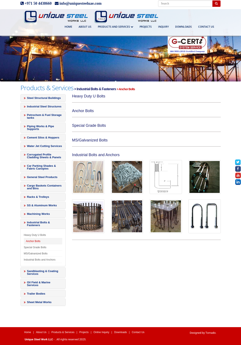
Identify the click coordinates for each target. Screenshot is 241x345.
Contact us (206, 27)
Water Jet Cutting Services (44, 146)
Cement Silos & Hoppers (43, 137)
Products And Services (115, 27)
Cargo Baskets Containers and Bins (44, 187)
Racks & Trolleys (38, 196)
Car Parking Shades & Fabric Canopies (41, 167)
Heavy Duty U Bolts (35, 235)
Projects (146, 27)
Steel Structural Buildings (44, 98)
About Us (85, 27)
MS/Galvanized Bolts (36, 253)
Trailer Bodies (36, 293)
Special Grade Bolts (35, 247)
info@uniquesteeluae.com (80, 3)
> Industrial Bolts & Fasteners (95, 89)
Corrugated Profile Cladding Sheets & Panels (44, 156)
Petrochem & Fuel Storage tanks (44, 116)
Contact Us (138, 332)
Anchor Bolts (33, 241)
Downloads (183, 27)
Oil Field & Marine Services (39, 284)
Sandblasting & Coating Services (42, 272)
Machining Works (38, 213)
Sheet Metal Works (39, 302)
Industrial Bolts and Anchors (40, 259)
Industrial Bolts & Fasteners (38, 224)
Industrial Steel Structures (44, 106)
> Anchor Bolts (126, 89)
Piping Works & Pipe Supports (40, 128)
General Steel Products (42, 177)
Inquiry (163, 27)
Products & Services (62, 332)
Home (68, 27)
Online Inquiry (101, 332)
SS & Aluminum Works (42, 205)
